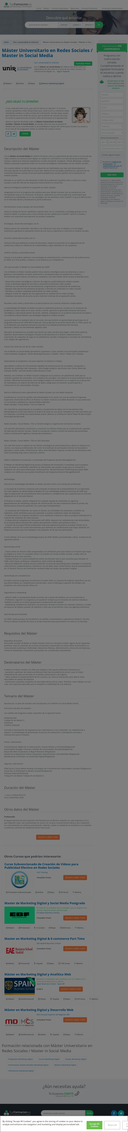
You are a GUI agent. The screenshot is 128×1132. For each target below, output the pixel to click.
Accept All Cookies (94, 1125)
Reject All (112, 1125)
